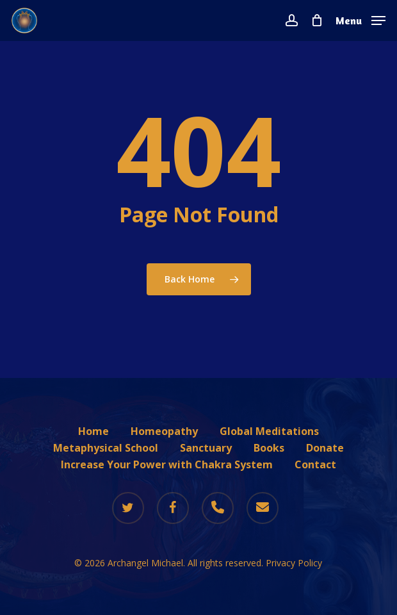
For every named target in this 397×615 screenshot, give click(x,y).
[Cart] (316, 20)
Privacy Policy (294, 563)
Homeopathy (164, 431)
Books (269, 448)
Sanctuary (206, 448)
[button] (360, 19)
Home (93, 431)
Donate (325, 448)
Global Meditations (269, 431)
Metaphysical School (105, 448)
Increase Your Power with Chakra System (167, 464)
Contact (315, 464)
